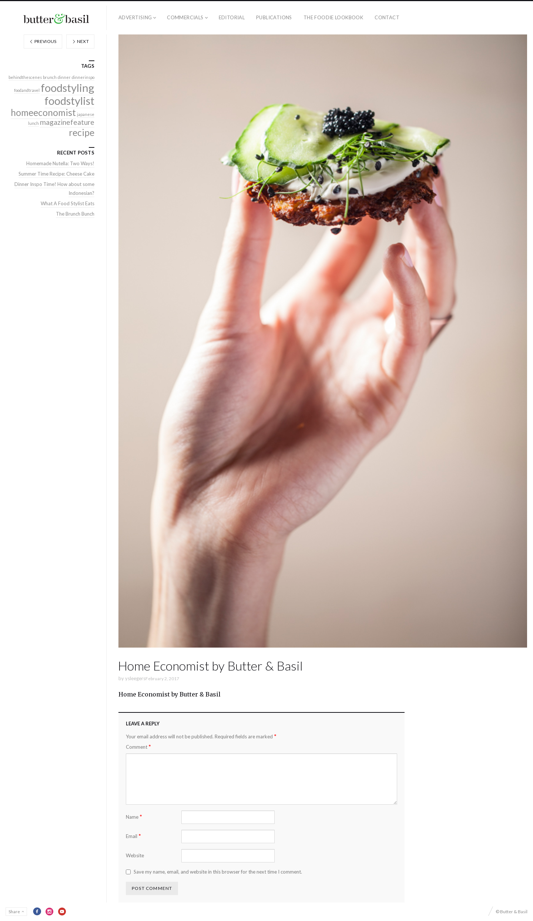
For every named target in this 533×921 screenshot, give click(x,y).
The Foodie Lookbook (333, 17)
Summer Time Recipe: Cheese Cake (56, 174)
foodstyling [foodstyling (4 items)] (67, 87)
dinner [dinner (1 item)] (64, 77)
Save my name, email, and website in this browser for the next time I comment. (218, 872)
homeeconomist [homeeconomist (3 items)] (43, 112)
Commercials (185, 17)
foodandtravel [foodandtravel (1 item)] (27, 90)
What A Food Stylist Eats (67, 203)
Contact (387, 17)
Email (133, 836)
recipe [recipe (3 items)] (81, 132)
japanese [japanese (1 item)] (85, 114)
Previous (43, 41)
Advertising (135, 17)
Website (135, 855)
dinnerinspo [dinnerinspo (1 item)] (83, 77)
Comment (138, 747)
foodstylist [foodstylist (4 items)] (69, 100)
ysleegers (135, 678)
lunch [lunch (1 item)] (33, 123)
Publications (274, 17)
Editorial (232, 17)
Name (134, 817)
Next (80, 41)
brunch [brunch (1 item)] (50, 77)
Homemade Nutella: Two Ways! (60, 163)
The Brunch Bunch (75, 214)
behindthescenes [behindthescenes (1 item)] (25, 77)
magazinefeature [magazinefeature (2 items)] (67, 122)
